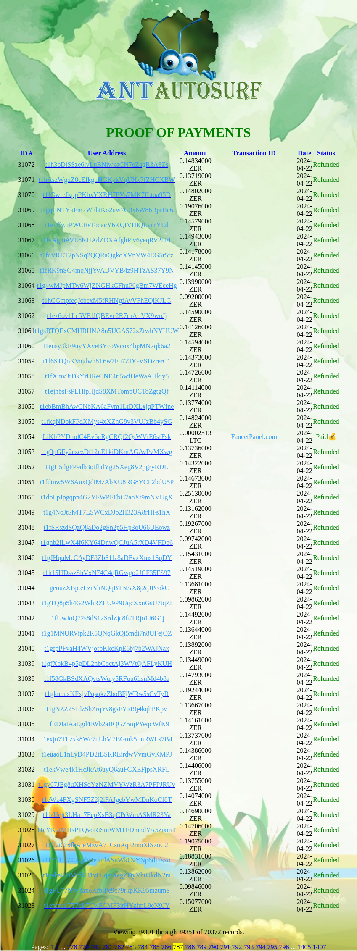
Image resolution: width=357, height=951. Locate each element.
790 (214, 947)
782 (120, 947)
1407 (319, 947)
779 (84, 947)
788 (190, 947)
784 (143, 947)
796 (285, 947)
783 (132, 947)
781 (108, 947)
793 (249, 947)
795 (273, 947)
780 (96, 947)
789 (202, 947)
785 (155, 947)
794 (261, 947)
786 (167, 947)
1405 (304, 947)
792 (237, 947)
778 (72, 947)
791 (226, 947)
